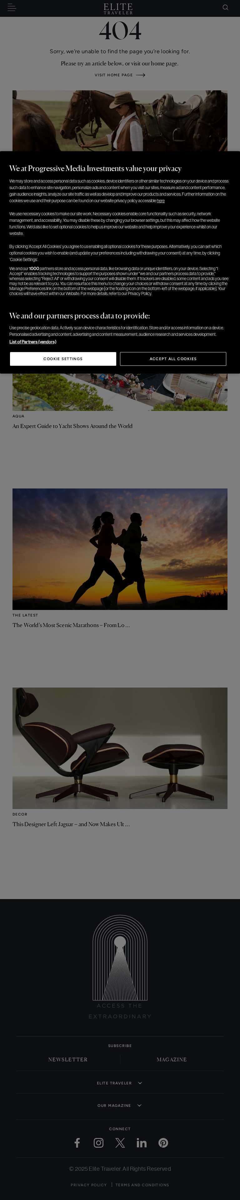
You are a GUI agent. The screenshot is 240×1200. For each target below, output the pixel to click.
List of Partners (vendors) (32, 341)
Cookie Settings (63, 359)
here (161, 200)
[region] (120, 262)
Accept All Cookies (173, 359)
